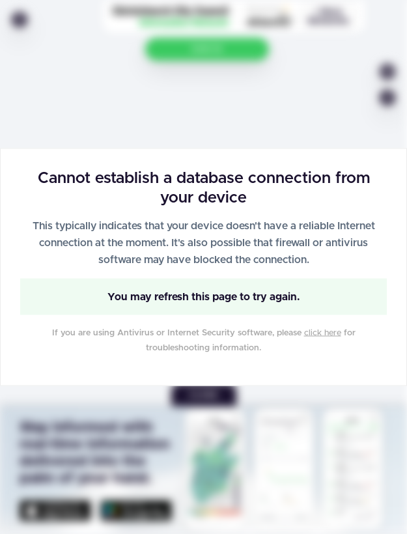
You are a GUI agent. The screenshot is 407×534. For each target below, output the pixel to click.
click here (322, 333)
